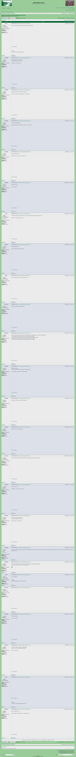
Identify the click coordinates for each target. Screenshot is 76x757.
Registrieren (8, 8)
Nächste (73, 18)
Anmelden (3, 8)
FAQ (70, 8)
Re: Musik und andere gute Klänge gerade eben (24, 23)
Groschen (72, 7)
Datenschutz (63, 7)
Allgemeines (9, 13)
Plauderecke (13, 13)
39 (68, 18)
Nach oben (3, 55)
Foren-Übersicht (4, 13)
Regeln (67, 7)
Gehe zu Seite (60, 18)
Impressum (57, 7)
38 (67, 18)
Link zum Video (14, 46)
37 (66, 18)
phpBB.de (42, 756)
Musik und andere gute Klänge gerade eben (13, 15)
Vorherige (63, 18)
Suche (73, 8)
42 (71, 18)
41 (70, 18)
